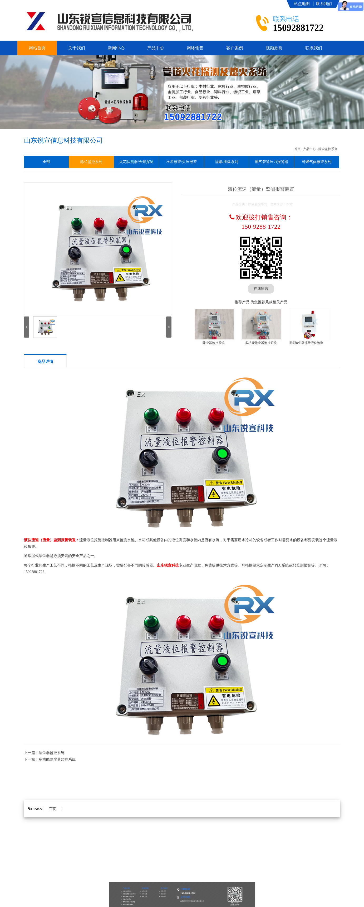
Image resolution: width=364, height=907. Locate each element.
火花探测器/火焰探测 (136, 162)
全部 (46, 162)
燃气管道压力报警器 (271, 162)
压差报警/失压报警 (181, 162)
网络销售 (195, 48)
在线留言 (261, 289)
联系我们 (324, 4)
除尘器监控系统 (214, 343)
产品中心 (155, 48)
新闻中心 (116, 48)
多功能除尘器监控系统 (261, 343)
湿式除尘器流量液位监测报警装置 (312, 343)
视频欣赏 (274, 48)
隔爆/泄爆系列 (226, 162)
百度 (52, 809)
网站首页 (37, 48)
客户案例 (234, 48)
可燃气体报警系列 (316, 162)
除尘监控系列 (327, 149)
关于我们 (76, 48)
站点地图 (302, 4)
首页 (297, 149)
